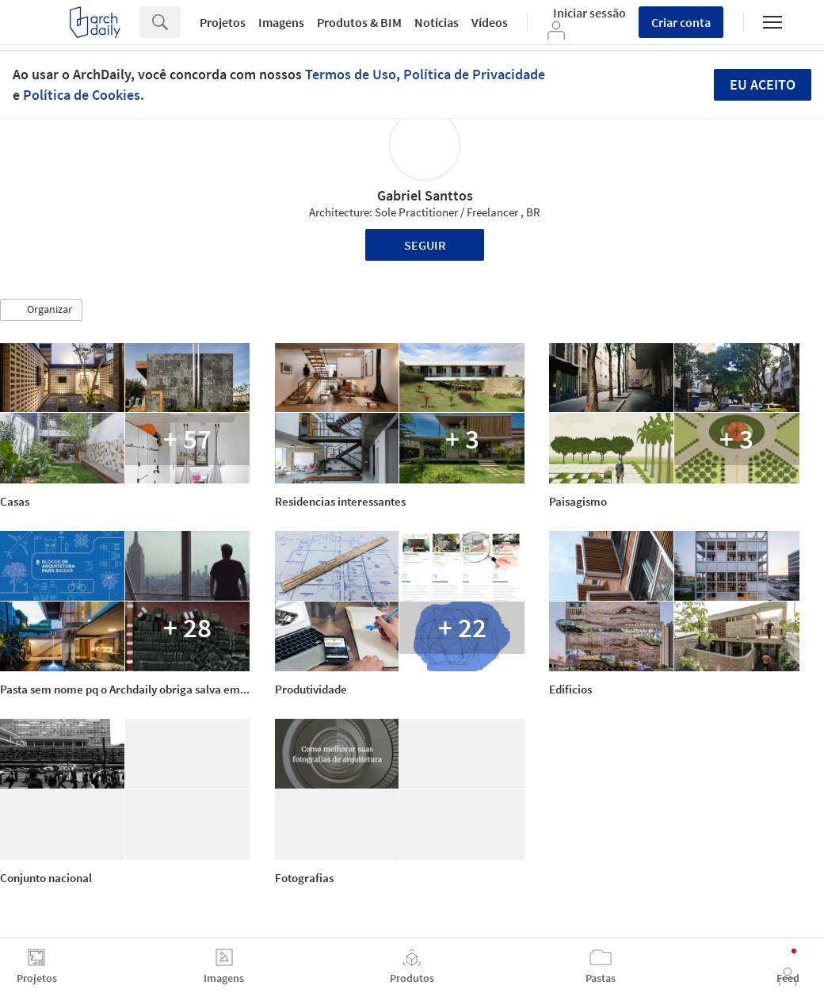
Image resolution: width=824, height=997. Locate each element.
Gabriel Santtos (425, 195)
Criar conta (681, 22)
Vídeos (489, 22)
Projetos (223, 22)
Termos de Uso (350, 74)
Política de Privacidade (474, 74)
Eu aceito (762, 84)
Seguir (425, 245)
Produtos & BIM (359, 22)
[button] (41, 310)
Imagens (281, 22)
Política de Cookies (81, 95)
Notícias (436, 22)
